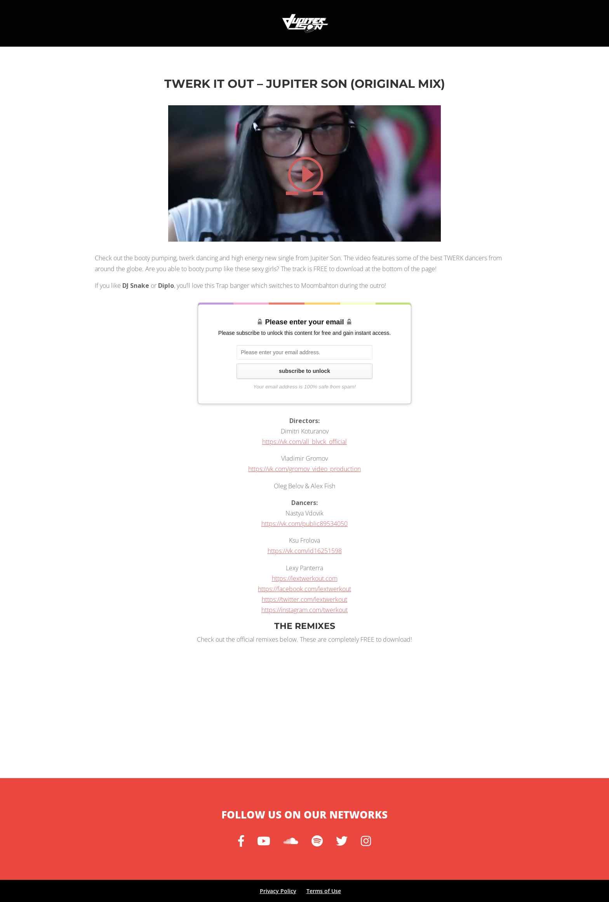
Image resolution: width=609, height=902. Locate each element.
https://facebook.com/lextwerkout (304, 589)
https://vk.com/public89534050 (304, 523)
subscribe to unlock (304, 371)
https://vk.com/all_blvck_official (304, 441)
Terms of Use (323, 891)
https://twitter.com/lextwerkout (304, 599)
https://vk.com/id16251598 (305, 551)
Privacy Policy (278, 891)
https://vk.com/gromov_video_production (304, 469)
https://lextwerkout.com (305, 578)
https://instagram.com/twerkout (304, 610)
